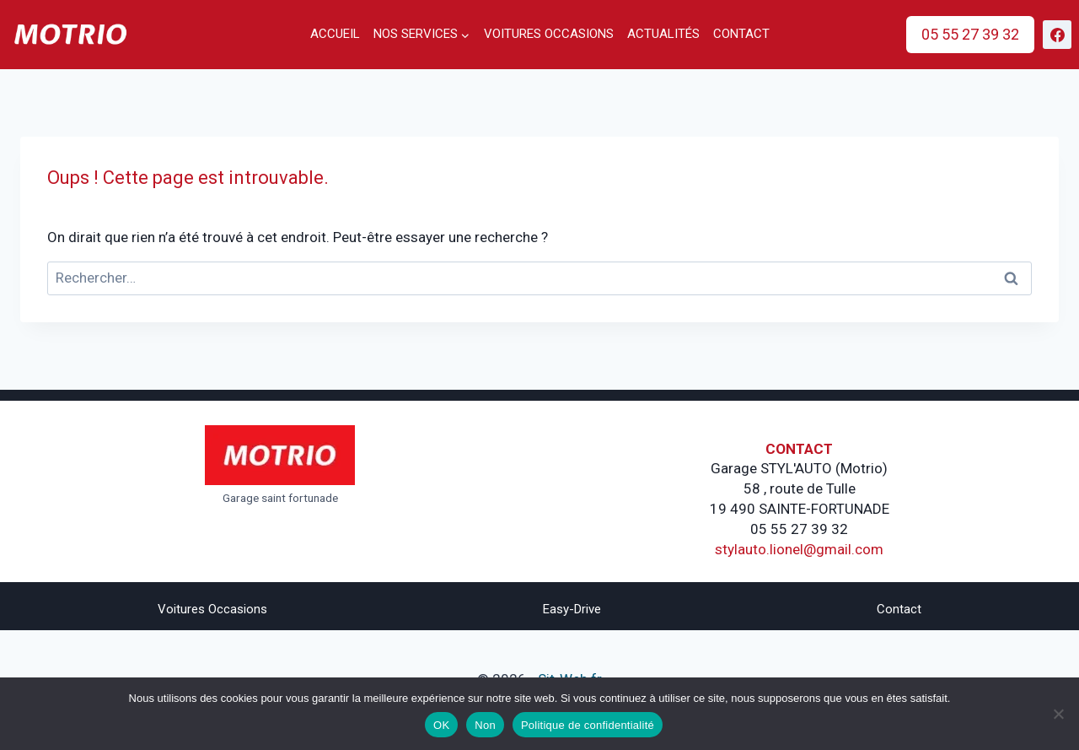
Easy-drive (572, 609)
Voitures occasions (549, 33)
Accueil (335, 33)
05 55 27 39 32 (970, 34)
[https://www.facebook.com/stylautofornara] (1057, 34)
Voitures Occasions (212, 609)
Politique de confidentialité (587, 725)
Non (485, 725)
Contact (741, 33)
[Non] (1057, 713)
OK (441, 725)
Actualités (663, 33)
